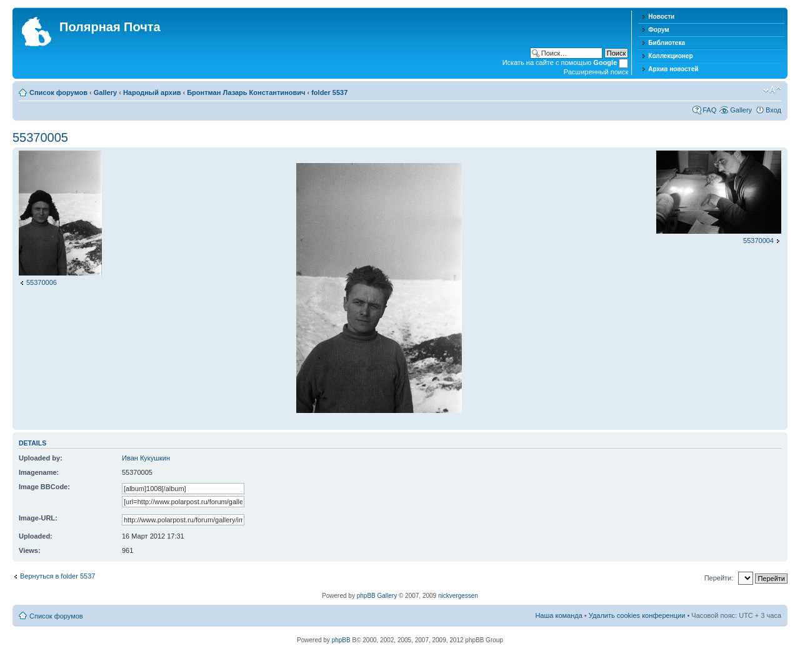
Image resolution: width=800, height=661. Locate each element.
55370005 (40, 137)
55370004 (758, 240)
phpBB (341, 640)
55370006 (41, 282)
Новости (661, 16)
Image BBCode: (44, 486)
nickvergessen (458, 595)
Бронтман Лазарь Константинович (246, 92)
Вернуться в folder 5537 (57, 576)
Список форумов (58, 92)
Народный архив (152, 92)
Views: (30, 550)
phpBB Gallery (377, 595)
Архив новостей (673, 69)
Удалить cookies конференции (637, 615)
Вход (773, 110)
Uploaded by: (40, 458)
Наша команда (558, 615)
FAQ (709, 110)
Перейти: (719, 578)
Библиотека (666, 42)
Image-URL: (38, 518)
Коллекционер (670, 55)
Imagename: (39, 472)
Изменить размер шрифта (772, 90)
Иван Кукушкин (146, 458)
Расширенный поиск (596, 72)
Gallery (105, 92)
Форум (658, 29)
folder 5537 (329, 92)
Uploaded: (35, 536)
